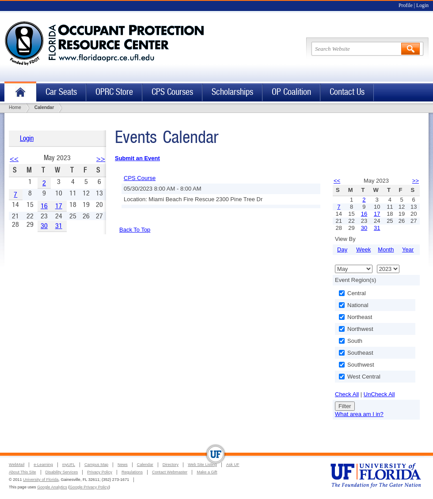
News (123, 464)
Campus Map (96, 464)
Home (20, 92)
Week (363, 249)
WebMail (16, 464)
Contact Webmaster (169, 472)
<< (14, 158)
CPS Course (140, 178)
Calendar (145, 464)
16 (44, 206)
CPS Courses (172, 92)
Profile (406, 5)
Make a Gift (207, 472)
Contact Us (347, 92)
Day (342, 249)
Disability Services (62, 472)
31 (58, 225)
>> (100, 158)
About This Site (22, 472)
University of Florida (40, 479)
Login (422, 5)
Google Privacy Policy (89, 487)
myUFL (68, 464)
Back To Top (134, 229)
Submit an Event (137, 158)
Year (408, 249)
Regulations (132, 472)
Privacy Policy (99, 472)
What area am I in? (359, 414)
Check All (347, 394)
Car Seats (61, 92)
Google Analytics (52, 487)
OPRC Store (114, 92)
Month (386, 249)
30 (44, 225)
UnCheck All (379, 394)
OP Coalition (291, 92)
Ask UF (232, 464)
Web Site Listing (202, 464)
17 (58, 206)
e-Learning (43, 464)
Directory (171, 464)
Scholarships (232, 92)
